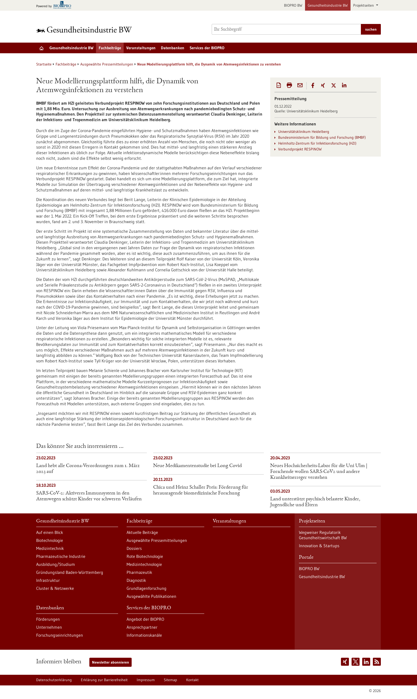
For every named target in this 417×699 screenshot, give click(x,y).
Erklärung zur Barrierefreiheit (104, 680)
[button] (313, 85)
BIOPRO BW (293, 5)
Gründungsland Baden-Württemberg (69, 572)
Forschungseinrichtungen (59, 635)
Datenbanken (172, 47)
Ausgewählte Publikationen (151, 596)
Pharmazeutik (139, 572)
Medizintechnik (50, 548)
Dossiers (134, 548)
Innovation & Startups (319, 545)
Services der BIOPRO (207, 47)
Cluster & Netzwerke (55, 588)
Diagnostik (136, 580)
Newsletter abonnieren (110, 662)
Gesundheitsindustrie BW (328, 5)
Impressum (146, 680)
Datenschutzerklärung (54, 680)
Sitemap (170, 680)
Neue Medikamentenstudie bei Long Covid (197, 466)
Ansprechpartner (142, 627)
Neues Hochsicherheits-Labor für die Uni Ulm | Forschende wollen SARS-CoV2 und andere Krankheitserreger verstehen (318, 471)
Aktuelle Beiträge (142, 532)
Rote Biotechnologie (145, 556)
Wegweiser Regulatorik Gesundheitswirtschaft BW (323, 535)
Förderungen (48, 619)
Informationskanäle (144, 635)
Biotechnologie (49, 540)
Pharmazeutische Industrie (60, 556)
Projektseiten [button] (364, 5)
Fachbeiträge (110, 47)
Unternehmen (49, 627)
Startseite (44, 64)
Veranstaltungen (141, 47)
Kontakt (192, 680)
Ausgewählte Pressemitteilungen (106, 64)
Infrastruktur (48, 580)
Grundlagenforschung (146, 588)
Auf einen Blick (49, 532)
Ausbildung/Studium (55, 564)
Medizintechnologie (144, 564)
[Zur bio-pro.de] (55, 5)
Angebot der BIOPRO (145, 619)
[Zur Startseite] (85, 29)
